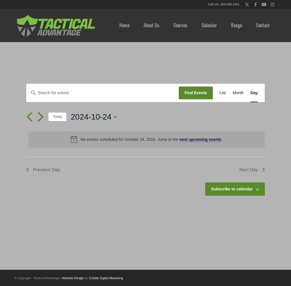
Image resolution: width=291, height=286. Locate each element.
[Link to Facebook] (255, 4)
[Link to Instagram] (272, 4)
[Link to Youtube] (264, 4)
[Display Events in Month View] (238, 93)
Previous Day (43, 169)
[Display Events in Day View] (254, 93)
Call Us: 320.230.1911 (224, 4)
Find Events (195, 92)
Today (57, 117)
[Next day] (40, 117)
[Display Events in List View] (223, 93)
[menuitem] (124, 25)
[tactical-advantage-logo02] (55, 25)
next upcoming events (200, 139)
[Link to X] (247, 4)
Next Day (252, 169)
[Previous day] (29, 117)
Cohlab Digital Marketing (106, 278)
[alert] (146, 139)
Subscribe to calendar (232, 189)
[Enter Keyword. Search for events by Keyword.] (102, 93)
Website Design (73, 278)
